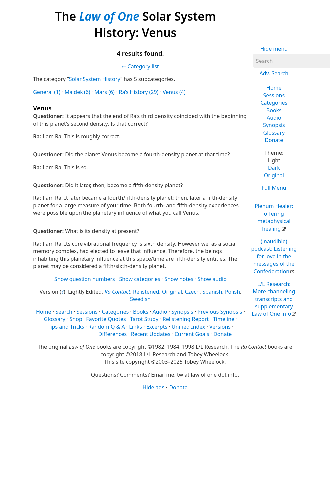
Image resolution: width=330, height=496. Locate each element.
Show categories (139, 279)
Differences (112, 334)
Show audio (212, 279)
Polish (232, 291)
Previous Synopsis (219, 311)
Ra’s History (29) (139, 92)
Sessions (274, 95)
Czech (192, 291)
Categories (273, 102)
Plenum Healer (274, 217)
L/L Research (273, 298)
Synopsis (274, 125)
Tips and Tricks (66, 326)
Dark (274, 167)
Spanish (212, 291)
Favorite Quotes (106, 319)
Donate (274, 140)
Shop (76, 319)
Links (135, 326)
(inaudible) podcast (274, 256)
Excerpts (156, 326)
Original (274, 175)
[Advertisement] (162, 442)
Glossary (274, 132)
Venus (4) (174, 92)
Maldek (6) (77, 92)
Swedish (140, 299)
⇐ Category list (140, 66)
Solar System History (94, 79)
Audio (274, 117)
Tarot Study (144, 319)
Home (274, 87)
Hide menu (274, 48)
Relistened (146, 291)
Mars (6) (104, 92)
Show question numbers (84, 279)
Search (63, 311)
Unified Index (188, 326)
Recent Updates (150, 334)
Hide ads (154, 387)
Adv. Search (273, 73)
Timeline (223, 319)
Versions (220, 326)
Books (274, 110)
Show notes (178, 279)
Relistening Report (186, 319)
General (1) (46, 92)
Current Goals (192, 334)
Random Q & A (106, 326)
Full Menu (274, 187)
